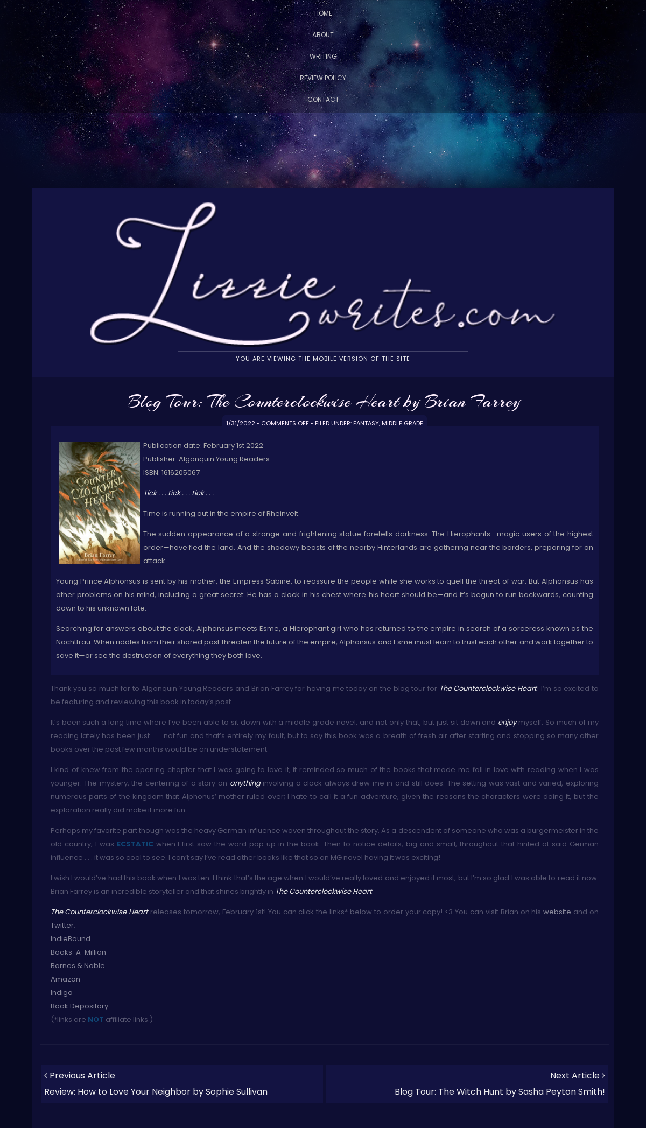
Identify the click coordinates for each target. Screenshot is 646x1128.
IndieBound (70, 939)
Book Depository (79, 1006)
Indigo (62, 992)
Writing (323, 56)
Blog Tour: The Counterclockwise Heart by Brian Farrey (324, 401)
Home (323, 13)
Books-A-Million (78, 952)
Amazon (65, 979)
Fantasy (366, 423)
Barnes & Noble (78, 966)
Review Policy (323, 77)
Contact (323, 99)
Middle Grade (402, 423)
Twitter (62, 925)
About (323, 34)
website (557, 912)
